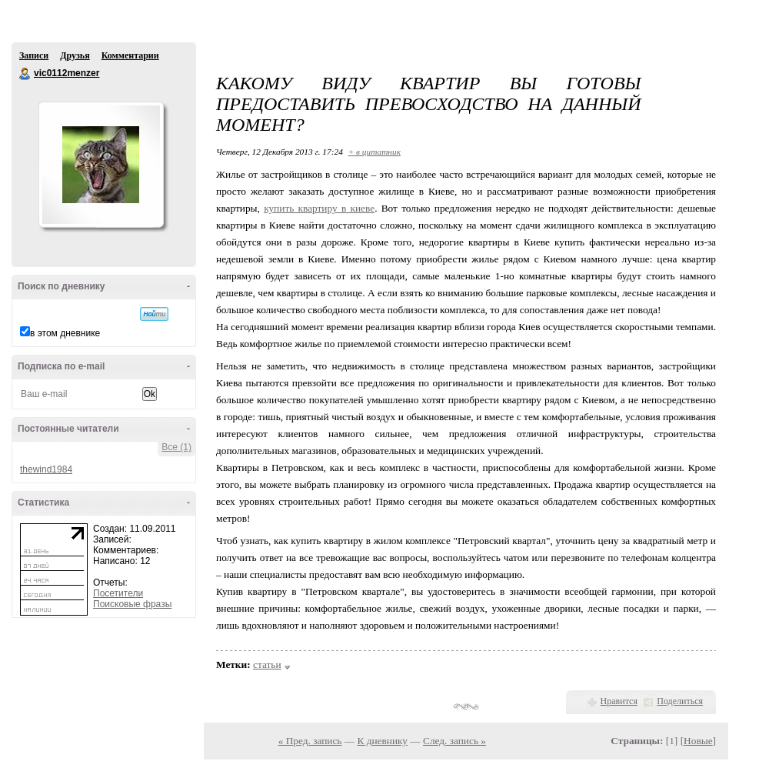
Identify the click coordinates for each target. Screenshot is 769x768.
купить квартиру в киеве (319, 208)
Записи (33, 55)
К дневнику (382, 740)
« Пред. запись (310, 740)
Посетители (118, 593)
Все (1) (176, 447)
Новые (698, 740)
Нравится (619, 701)
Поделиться (680, 701)
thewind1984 (46, 469)
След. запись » (454, 740)
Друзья (74, 55)
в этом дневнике (65, 333)
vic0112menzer (25, 74)
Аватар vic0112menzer (100, 164)
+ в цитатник (374, 151)
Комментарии (130, 55)
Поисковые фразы (132, 604)
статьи (267, 664)
